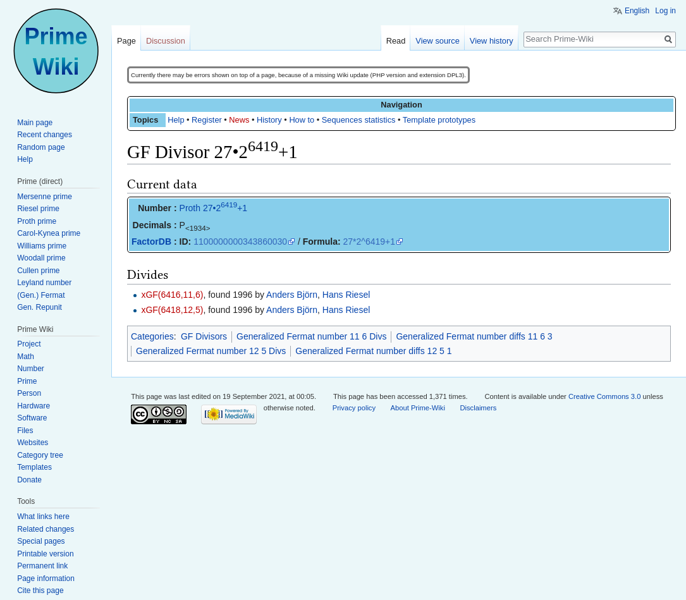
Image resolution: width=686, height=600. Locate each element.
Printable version (45, 553)
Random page (40, 147)
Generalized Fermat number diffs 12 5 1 (373, 351)
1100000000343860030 (240, 241)
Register (207, 120)
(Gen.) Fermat (40, 295)
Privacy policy (354, 408)
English (637, 10)
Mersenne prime (44, 196)
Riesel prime (38, 208)
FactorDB (151, 241)
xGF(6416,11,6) (172, 295)
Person (29, 393)
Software (32, 417)
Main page (34, 122)
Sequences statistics (359, 120)
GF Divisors (204, 336)
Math (25, 356)
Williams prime (41, 246)
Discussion (165, 41)
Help (176, 120)
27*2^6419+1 (369, 241)
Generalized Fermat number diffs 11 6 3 (474, 336)
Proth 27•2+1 (214, 208)
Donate (29, 479)
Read (396, 41)
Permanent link (42, 565)
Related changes (45, 529)
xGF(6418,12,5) (172, 310)
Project (28, 344)
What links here (43, 516)
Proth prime (36, 221)
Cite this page (40, 590)
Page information (46, 578)
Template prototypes (439, 120)
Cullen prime (38, 270)
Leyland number (44, 282)
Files (25, 430)
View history (491, 41)
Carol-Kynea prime (48, 233)
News (239, 120)
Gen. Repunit (39, 307)
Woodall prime (41, 258)
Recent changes (44, 134)
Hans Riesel (346, 295)
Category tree (40, 455)
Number (30, 368)
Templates (34, 467)
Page (126, 41)
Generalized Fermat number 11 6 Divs (311, 336)
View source (437, 41)
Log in (665, 10)
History (269, 120)
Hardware (33, 405)
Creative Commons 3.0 (604, 396)
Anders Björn (291, 295)
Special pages (40, 541)
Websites (32, 442)
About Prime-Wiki (418, 408)
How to (301, 120)
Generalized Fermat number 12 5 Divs (211, 351)
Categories (152, 336)
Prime (27, 381)
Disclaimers (478, 408)
